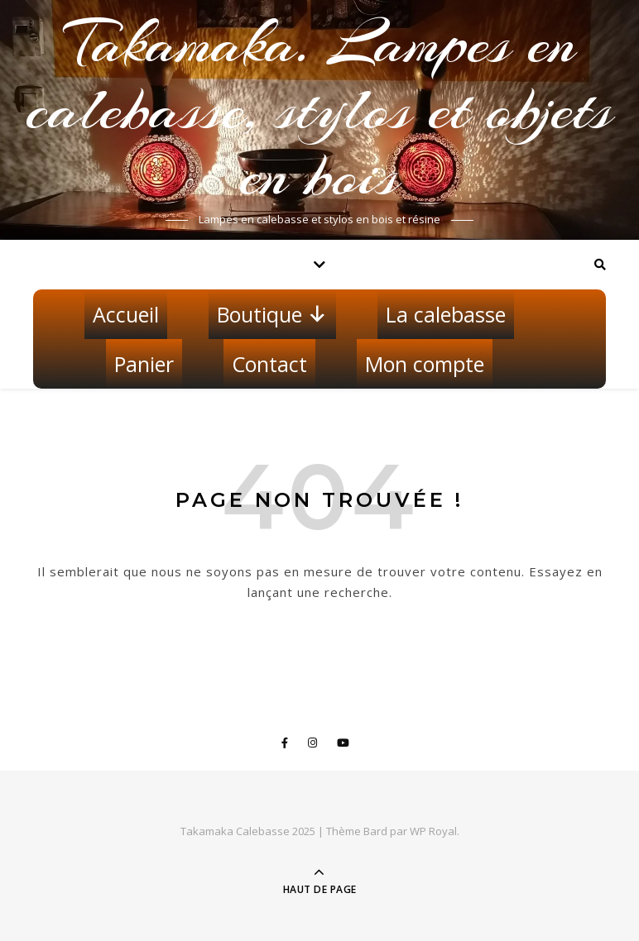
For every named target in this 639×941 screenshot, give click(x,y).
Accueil (126, 314)
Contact (269, 364)
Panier (144, 364)
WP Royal (433, 831)
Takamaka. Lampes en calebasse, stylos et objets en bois (319, 109)
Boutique (272, 314)
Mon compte (424, 364)
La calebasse (446, 314)
